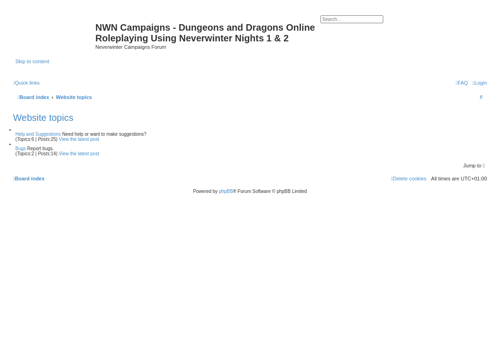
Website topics (43, 118)
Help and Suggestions (38, 134)
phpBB (226, 191)
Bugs (20, 148)
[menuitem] (480, 83)
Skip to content (32, 61)
